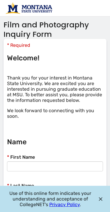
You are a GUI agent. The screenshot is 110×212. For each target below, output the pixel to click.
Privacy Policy (64, 204)
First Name (21, 157)
